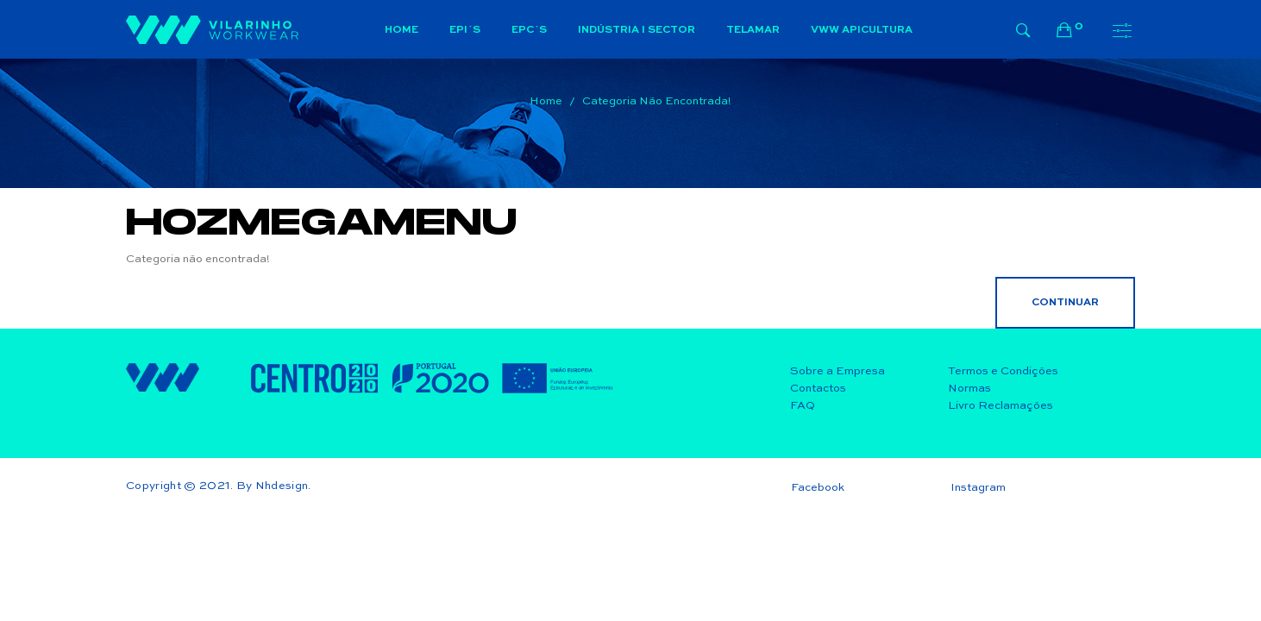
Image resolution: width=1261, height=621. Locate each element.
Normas (969, 388)
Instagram (978, 487)
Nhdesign (282, 486)
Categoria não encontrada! (656, 101)
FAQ (802, 405)
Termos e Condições (1003, 371)
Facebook (817, 487)
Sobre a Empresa (837, 371)
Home (546, 101)
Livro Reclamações (1000, 405)
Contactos (818, 388)
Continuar (1065, 303)
